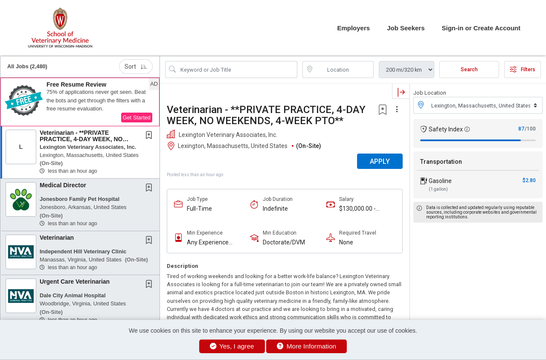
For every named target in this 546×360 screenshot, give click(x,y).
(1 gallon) (438, 189)
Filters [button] (522, 69)
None (346, 242)
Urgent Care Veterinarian (75, 281)
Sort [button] (136, 66)
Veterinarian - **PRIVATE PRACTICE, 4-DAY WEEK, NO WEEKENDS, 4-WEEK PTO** (81, 139)
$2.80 (529, 180)
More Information (306, 346)
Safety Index (446, 129)
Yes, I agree (232, 346)
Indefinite (275, 208)
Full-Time (199, 208)
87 (521, 129)
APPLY (380, 161)
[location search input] (344, 69)
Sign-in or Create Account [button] (481, 28)
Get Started (137, 117)
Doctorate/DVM (284, 242)
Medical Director (63, 185)
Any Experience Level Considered (210, 242)
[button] (80, 102)
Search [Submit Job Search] (469, 70)
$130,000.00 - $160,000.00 (357, 208)
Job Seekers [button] (405, 28)
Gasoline (440, 180)
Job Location (429, 93)
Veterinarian (57, 237)
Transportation (441, 161)
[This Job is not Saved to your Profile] (150, 136)
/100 (530, 129)
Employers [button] (353, 28)
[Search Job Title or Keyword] (237, 69)
